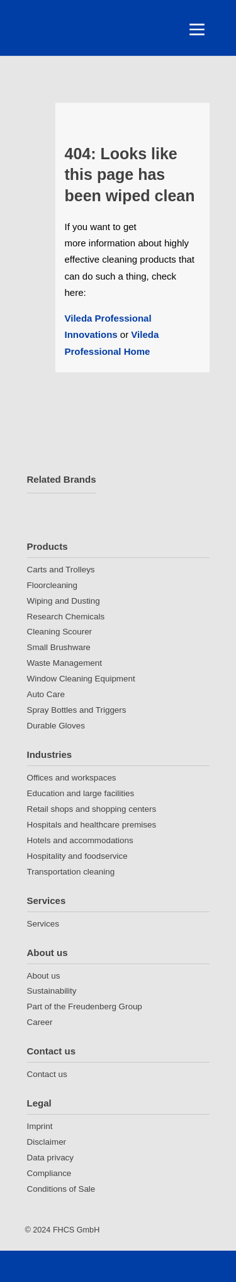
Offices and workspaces (71, 777)
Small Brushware (59, 647)
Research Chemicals (66, 616)
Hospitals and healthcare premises (92, 824)
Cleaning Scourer (60, 631)
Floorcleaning (52, 585)
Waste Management (64, 663)
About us (47, 952)
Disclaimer (47, 1142)
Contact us (51, 1051)
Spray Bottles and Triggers (76, 710)
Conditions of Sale (61, 1189)
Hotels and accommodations (80, 840)
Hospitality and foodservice (77, 856)
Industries (49, 754)
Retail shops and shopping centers (92, 809)
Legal (39, 1103)
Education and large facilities (81, 793)
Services (46, 900)
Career (40, 1022)
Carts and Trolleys (61, 569)
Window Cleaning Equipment (81, 678)
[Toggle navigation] (197, 29)
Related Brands (61, 479)
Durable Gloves (56, 725)
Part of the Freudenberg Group (84, 1006)
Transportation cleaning (71, 871)
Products (47, 546)
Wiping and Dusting (63, 601)
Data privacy (50, 1157)
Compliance (49, 1173)
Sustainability (52, 991)
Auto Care (46, 694)
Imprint (40, 1126)
